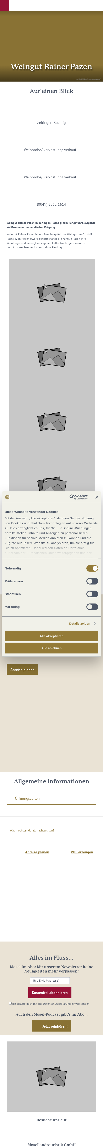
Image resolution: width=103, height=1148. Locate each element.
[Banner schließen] (96, 497)
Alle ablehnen (51, 648)
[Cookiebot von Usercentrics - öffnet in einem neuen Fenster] (69, 497)
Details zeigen (79, 623)
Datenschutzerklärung (57, 1004)
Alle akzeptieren (51, 636)
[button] (4, 5)
